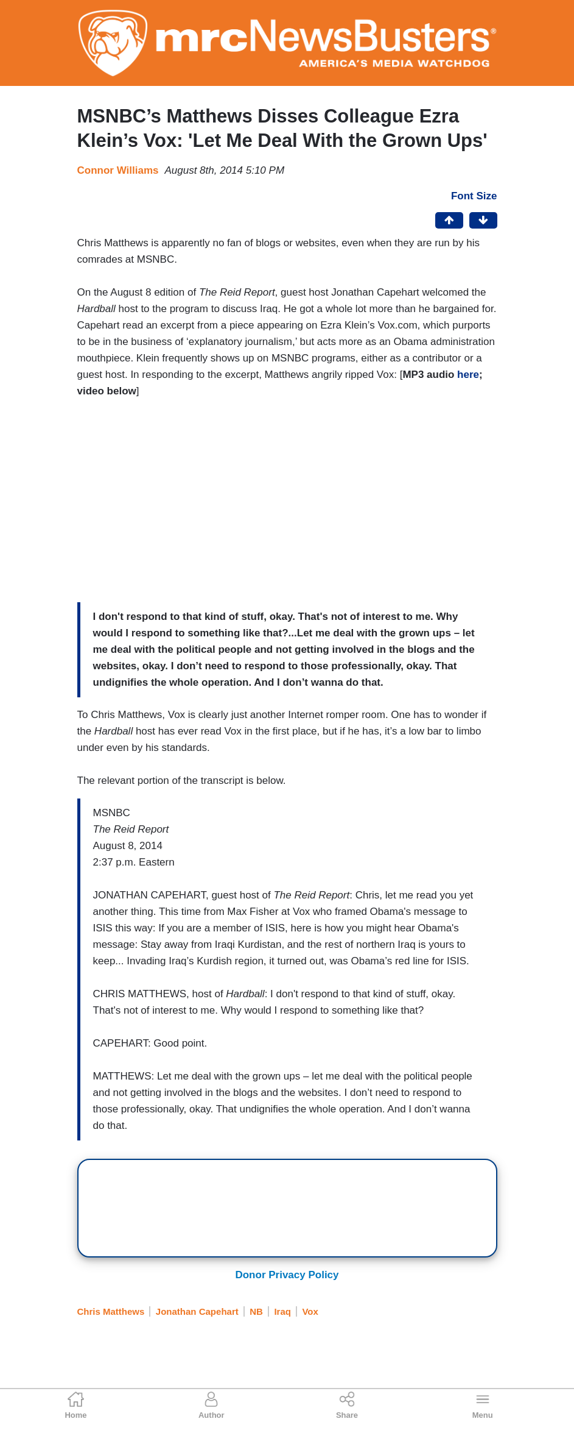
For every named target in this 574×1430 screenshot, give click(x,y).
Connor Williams (118, 170)
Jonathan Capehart (197, 1311)
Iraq (282, 1311)
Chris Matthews (111, 1311)
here (468, 374)
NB (256, 1311)
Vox (310, 1311)
